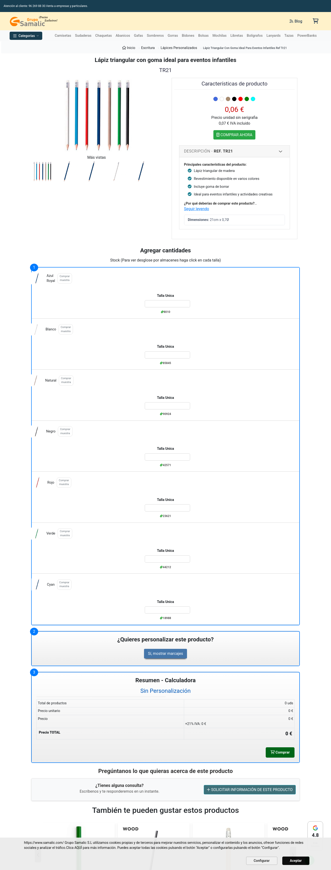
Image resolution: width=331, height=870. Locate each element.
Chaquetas (103, 36)
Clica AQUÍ (74, 848)
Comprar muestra (65, 278)
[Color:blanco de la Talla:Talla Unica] (167, 355)
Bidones (188, 36)
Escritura (148, 48)
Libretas (236, 36)
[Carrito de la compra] (315, 21)
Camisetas (63, 36)
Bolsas (203, 36)
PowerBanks (307, 36)
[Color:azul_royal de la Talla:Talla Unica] (167, 303)
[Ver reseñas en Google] (315, 836)
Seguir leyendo (196, 209)
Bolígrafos (255, 36)
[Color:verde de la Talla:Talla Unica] (167, 559)
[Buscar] (232, 21)
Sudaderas (83, 36)
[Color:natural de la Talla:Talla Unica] (167, 405)
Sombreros (155, 36)
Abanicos (123, 36)
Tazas (289, 36)
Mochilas (219, 36)
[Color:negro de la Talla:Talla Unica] (167, 457)
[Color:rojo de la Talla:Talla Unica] (167, 507)
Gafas (138, 36)
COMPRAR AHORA (234, 135)
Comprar (280, 752)
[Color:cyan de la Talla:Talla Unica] (167, 610)
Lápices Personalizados (179, 48)
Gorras (173, 36)
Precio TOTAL (49, 732)
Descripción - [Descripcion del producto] (233, 151)
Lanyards (273, 36)
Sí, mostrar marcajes (165, 653)
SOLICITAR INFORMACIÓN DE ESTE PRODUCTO (250, 790)
